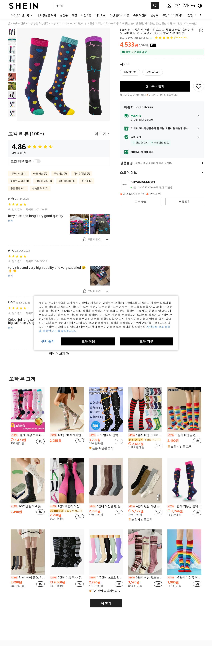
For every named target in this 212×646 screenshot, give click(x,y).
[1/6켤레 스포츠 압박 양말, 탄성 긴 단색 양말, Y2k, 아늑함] (106, 552)
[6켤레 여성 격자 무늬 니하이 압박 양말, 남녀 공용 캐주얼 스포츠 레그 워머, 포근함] (67, 552)
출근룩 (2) (86, 181)
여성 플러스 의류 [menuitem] (119, 15)
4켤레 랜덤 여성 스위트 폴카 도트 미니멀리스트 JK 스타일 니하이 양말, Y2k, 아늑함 (145, 506)
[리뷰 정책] (19, 153)
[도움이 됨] (84, 239)
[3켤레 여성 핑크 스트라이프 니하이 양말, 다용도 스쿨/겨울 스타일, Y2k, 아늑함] (145, 552)
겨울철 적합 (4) (44, 181)
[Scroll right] (200, 15)
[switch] (37, 161)
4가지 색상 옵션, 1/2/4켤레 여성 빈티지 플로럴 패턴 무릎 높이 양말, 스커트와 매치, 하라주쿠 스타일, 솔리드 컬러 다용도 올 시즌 (28, 577)
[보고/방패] (107, 239)
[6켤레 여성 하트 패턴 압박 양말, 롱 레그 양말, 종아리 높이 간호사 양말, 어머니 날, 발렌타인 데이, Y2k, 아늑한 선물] (28, 409)
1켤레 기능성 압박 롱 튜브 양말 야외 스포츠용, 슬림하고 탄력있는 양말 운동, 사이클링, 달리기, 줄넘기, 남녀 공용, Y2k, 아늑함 (184, 506)
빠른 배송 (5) (40, 173)
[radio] (130, 72)
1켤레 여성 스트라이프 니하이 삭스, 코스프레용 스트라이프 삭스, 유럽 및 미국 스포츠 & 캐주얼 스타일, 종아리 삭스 (145, 435)
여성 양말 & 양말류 (38, 23)
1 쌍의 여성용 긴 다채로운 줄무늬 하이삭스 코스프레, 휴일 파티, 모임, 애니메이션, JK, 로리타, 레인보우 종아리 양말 (184, 435)
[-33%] (53, 435)
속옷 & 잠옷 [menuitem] (140, 15)
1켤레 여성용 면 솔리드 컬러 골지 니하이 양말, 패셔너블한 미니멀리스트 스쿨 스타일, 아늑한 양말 (106, 506)
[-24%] (53, 577)
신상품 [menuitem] (64, 15)
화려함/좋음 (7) (82, 173)
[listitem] (27, 419)
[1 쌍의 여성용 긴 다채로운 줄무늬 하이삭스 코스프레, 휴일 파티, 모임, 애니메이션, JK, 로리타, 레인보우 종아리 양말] (184, 409)
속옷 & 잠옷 (19, 23)
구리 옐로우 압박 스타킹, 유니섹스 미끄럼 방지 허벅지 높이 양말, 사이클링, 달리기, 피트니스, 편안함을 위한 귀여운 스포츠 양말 (106, 435)
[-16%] (14, 577)
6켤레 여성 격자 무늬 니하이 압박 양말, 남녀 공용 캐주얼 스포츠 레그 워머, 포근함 (67, 577)
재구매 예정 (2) (18, 173)
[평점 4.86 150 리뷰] (171, 38)
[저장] (198, 86)
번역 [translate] (10, 220)
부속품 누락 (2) (40, 188)
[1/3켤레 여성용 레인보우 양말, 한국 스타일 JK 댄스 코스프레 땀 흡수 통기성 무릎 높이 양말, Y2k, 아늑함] (184, 552)
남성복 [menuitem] (154, 15)
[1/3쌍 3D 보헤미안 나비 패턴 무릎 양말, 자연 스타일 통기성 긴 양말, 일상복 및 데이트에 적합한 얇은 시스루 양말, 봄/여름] (67, 409)
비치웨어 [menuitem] (100, 15)
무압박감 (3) (60, 173)
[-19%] (131, 435)
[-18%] (14, 435)
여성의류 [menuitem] (86, 15)
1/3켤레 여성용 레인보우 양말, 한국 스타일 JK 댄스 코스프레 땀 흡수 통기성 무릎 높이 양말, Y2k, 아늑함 (184, 577)
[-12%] (170, 435)
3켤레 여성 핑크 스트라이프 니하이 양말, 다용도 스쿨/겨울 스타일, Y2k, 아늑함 (145, 577)
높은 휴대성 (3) (67, 181)
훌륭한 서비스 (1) (19, 181)
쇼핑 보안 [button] (136, 137)
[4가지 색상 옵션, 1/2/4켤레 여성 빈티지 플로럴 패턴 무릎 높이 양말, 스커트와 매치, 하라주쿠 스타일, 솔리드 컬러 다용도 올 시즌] (28, 552)
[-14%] (92, 506)
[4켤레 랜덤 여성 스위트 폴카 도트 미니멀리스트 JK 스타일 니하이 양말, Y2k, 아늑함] (145, 480)
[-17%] (14, 506)
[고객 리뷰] (59, 134)
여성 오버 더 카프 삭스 (63, 23)
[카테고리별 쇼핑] (22, 15)
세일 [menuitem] (74, 15)
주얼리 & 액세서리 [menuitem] (173, 15)
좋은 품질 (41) (17, 188)
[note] (101, 448)
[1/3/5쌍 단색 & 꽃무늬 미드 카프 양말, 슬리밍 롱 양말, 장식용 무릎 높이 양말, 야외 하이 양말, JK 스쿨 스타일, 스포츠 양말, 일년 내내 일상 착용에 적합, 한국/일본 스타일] (28, 480)
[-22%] (131, 506)
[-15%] (92, 435)
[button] (193, 5)
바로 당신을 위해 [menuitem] (46, 15)
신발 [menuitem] (190, 15)
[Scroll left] (195, 15)
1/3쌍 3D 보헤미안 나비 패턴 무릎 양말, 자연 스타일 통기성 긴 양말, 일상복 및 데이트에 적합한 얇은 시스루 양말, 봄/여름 (67, 435)
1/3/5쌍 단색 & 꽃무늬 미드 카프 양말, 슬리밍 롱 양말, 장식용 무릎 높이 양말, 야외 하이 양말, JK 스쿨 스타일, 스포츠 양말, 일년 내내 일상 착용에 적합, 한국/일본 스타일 (28, 506)
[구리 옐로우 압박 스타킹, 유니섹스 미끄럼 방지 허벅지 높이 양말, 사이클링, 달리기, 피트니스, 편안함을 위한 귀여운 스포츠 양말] (106, 409)
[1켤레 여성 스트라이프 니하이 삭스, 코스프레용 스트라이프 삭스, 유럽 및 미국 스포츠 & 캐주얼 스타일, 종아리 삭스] (145, 409)
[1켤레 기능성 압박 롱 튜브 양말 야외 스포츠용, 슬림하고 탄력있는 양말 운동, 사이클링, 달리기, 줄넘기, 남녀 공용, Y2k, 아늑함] (184, 480)
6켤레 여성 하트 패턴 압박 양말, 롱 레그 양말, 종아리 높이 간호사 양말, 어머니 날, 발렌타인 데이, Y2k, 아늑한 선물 (28, 435)
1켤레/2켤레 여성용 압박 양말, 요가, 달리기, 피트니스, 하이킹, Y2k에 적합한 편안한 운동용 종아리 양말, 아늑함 (67, 506)
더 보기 (106, 603)
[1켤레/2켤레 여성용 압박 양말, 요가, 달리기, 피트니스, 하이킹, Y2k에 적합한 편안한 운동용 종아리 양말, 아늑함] (67, 480)
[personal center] (169, 5)
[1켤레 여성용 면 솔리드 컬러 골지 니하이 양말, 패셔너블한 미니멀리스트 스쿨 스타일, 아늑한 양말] (106, 480)
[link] (177, 5)
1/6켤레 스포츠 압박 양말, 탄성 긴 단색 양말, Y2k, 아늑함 (106, 577)
